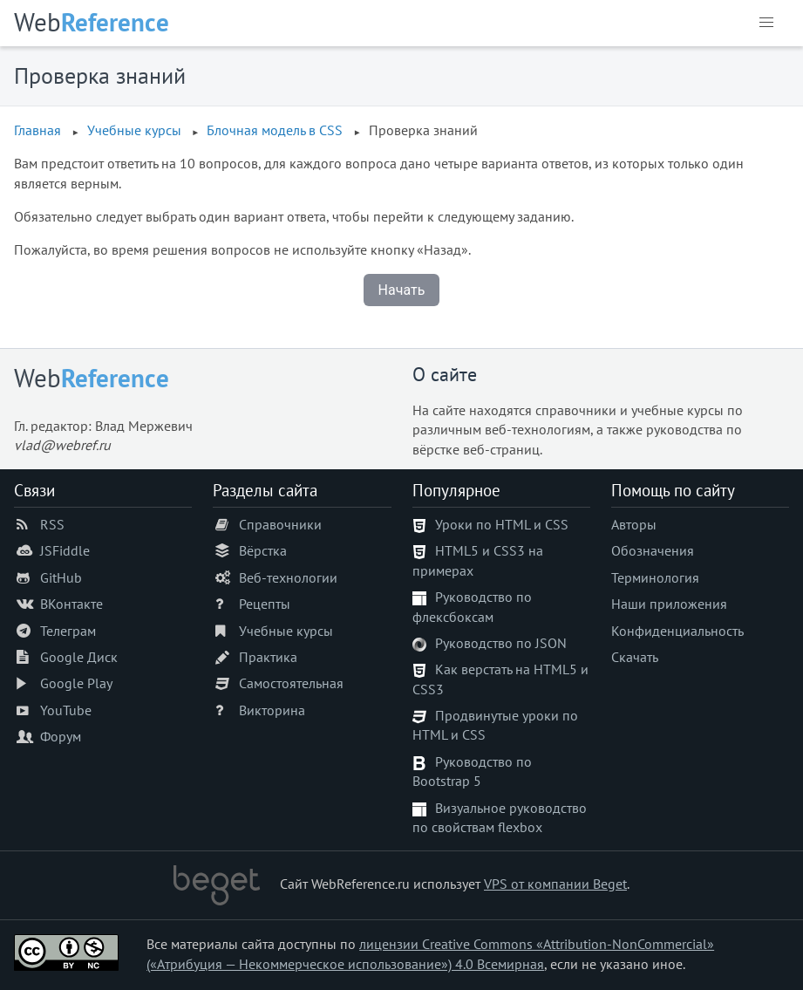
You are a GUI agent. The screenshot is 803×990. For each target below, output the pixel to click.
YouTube (66, 710)
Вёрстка (263, 550)
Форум (60, 736)
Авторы (634, 524)
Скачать (634, 657)
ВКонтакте (71, 603)
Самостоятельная (291, 683)
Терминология (655, 577)
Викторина (272, 710)
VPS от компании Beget (555, 883)
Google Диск (79, 657)
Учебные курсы (286, 630)
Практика (268, 657)
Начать (401, 290)
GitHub (61, 577)
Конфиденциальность (677, 630)
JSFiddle (65, 550)
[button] (766, 22)
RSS (52, 524)
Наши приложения (669, 603)
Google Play (76, 683)
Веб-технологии (288, 577)
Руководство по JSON (501, 643)
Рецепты (264, 603)
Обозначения (652, 550)
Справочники (280, 524)
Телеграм (68, 630)
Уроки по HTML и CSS (501, 524)
